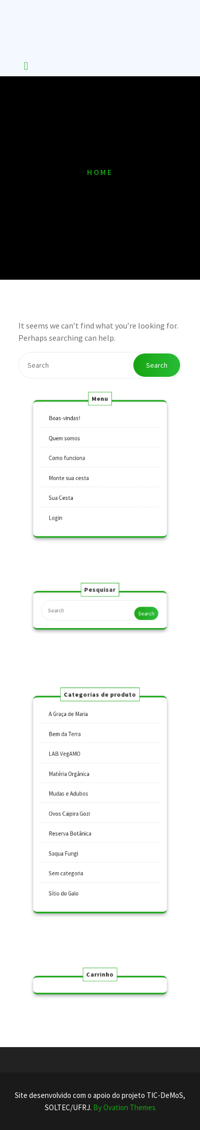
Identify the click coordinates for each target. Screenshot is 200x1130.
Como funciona (72, 460)
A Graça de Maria (73, 729)
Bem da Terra (70, 745)
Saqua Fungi (69, 845)
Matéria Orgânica (74, 779)
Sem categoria (71, 862)
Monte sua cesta (74, 476)
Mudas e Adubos (73, 795)
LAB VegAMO (70, 762)
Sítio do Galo (69, 878)
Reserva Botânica (75, 828)
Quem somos (70, 443)
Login (62, 510)
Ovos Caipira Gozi (74, 812)
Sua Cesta (67, 493)
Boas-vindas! (70, 427)
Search (156, 365)
